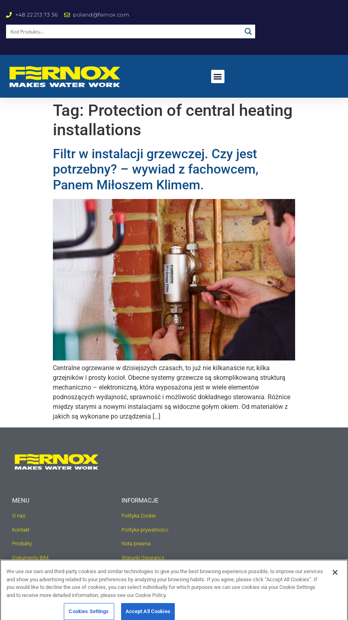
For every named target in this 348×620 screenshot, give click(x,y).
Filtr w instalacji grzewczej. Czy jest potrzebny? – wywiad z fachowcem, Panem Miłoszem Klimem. (155, 169)
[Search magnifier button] (248, 31)
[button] (217, 76)
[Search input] (124, 31)
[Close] (335, 578)
